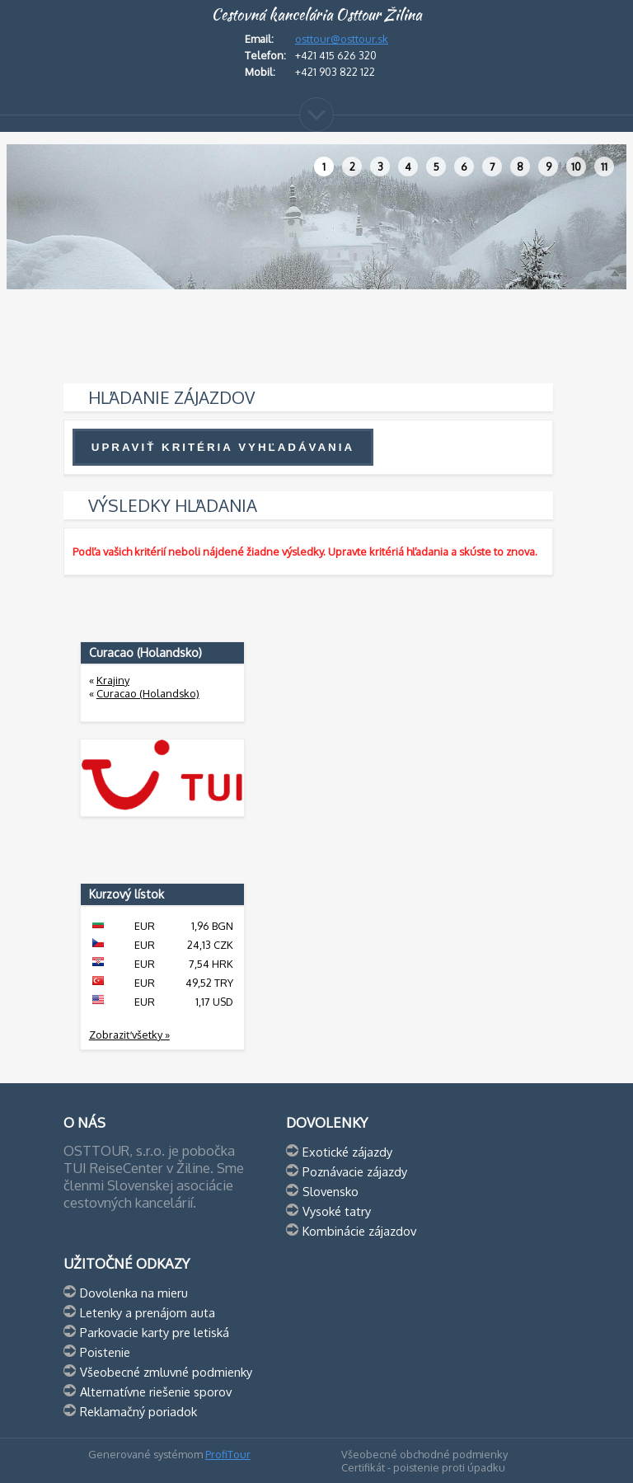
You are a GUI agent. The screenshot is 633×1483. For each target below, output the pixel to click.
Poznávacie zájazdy (354, 1171)
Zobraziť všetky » (129, 1034)
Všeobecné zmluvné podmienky (166, 1371)
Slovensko (330, 1191)
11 (604, 166)
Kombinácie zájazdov (359, 1230)
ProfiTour (228, 1454)
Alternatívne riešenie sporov (156, 1391)
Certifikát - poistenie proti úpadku (423, 1467)
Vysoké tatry (336, 1211)
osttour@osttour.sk (341, 38)
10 (576, 166)
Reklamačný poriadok (138, 1411)
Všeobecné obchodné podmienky (424, 1454)
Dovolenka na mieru (134, 1292)
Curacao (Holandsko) (147, 693)
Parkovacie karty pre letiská (154, 1332)
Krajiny (112, 680)
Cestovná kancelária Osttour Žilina (316, 15)
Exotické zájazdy (347, 1151)
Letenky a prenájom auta (147, 1312)
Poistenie (105, 1352)
